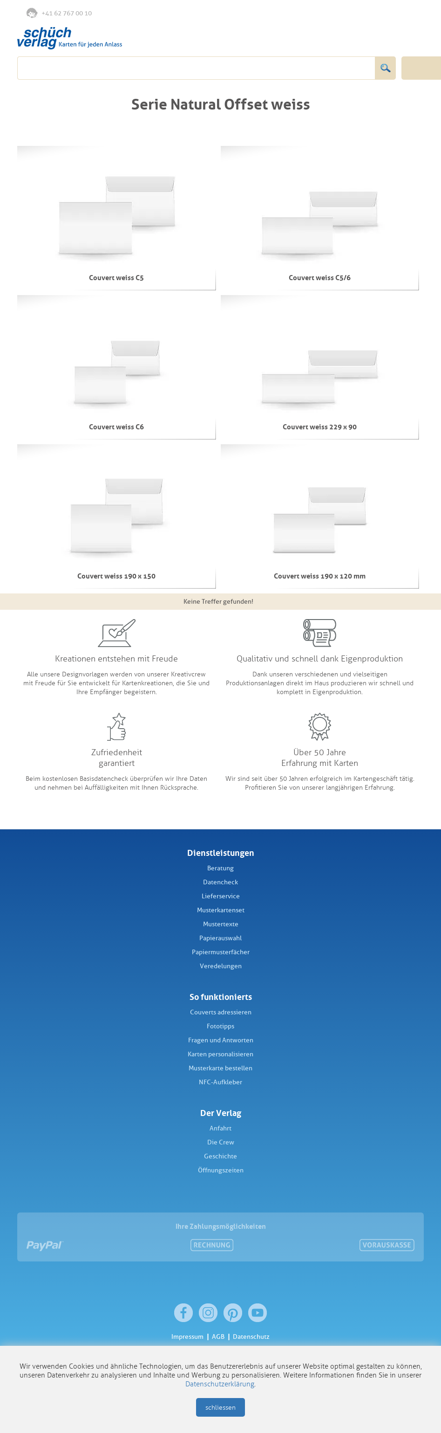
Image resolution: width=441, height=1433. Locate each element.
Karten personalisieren (220, 1054)
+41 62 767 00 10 (59, 12)
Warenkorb (413, 13)
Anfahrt (220, 1128)
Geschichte (220, 1156)
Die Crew (220, 1142)
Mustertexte (220, 924)
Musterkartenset (220, 910)
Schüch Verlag (69, 38)
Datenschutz (251, 1337)
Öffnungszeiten (221, 1170)
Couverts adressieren (220, 1012)
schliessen (220, 1408)
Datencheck (220, 882)
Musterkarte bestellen (220, 1068)
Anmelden (393, 13)
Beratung (220, 868)
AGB (218, 1337)
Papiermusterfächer (221, 952)
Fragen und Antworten (220, 1040)
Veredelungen (221, 966)
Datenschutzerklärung (219, 1384)
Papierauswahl (220, 938)
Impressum (187, 1337)
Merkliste (374, 13)
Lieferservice (221, 896)
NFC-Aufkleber (220, 1082)
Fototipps (220, 1026)
